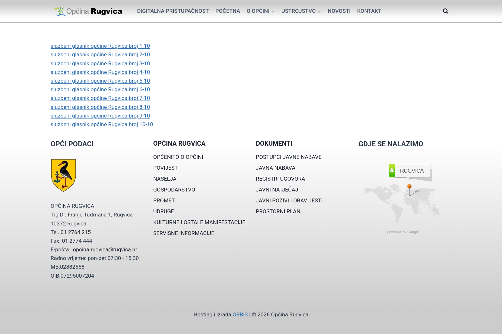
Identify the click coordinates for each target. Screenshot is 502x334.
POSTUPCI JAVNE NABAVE (289, 157)
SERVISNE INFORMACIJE (184, 233)
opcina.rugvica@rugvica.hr (105, 249)
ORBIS (239, 314)
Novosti (339, 11)
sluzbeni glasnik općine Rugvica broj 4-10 (100, 72)
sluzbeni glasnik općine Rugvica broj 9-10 (100, 115)
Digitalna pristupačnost (173, 11)
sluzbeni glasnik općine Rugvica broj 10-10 (102, 124)
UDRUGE (163, 211)
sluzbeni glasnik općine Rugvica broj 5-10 (100, 80)
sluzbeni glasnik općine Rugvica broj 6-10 (100, 89)
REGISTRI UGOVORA (280, 178)
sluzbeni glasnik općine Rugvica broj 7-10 (100, 98)
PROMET (164, 200)
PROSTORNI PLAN (278, 211)
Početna (227, 11)
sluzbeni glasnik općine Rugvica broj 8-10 (100, 107)
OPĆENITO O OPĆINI (178, 157)
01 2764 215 (76, 232)
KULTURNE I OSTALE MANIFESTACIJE (199, 222)
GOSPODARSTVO (174, 189)
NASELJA (165, 178)
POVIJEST (165, 168)
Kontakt (369, 11)
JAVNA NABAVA (276, 168)
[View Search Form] (445, 11)
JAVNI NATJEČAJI (278, 189)
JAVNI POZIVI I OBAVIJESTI (289, 200)
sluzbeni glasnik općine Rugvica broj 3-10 (100, 63)
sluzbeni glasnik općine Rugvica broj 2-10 (100, 54)
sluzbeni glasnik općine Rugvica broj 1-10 (100, 46)
